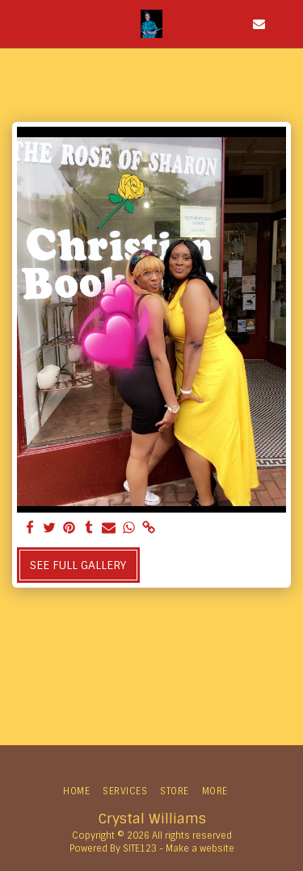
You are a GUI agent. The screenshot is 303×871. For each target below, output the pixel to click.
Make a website (200, 848)
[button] (18, 23)
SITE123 (140, 848)
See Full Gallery (78, 565)
